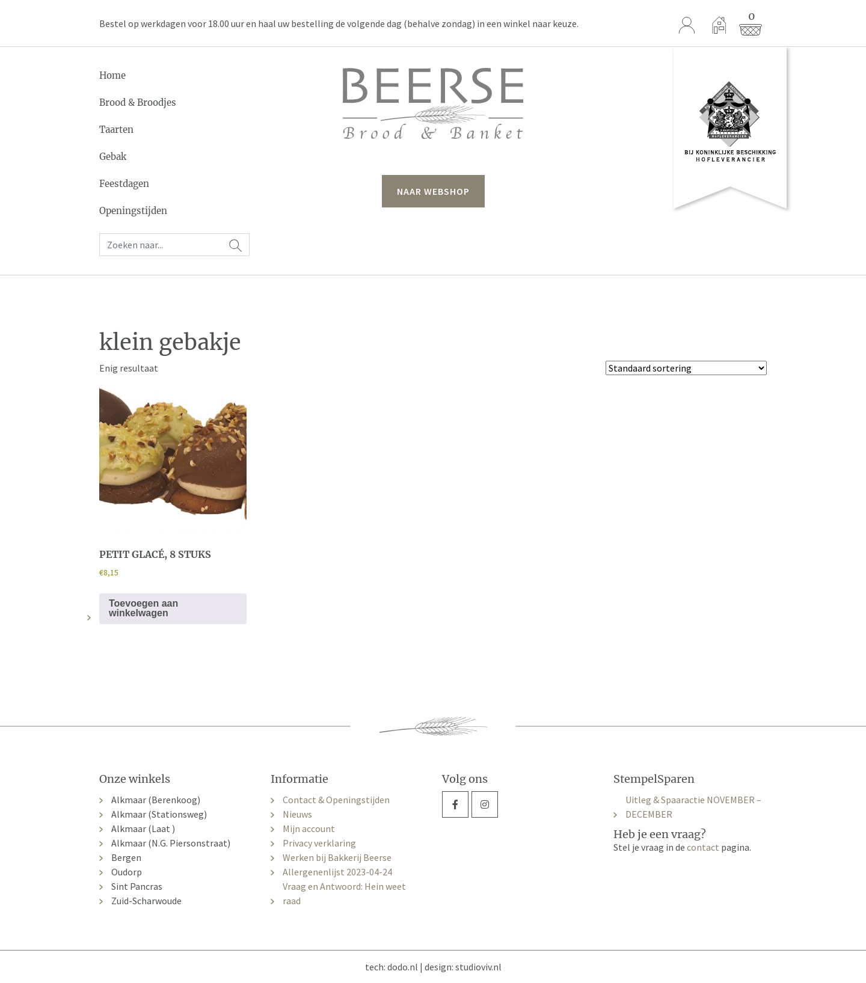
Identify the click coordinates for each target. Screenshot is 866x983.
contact (703, 847)
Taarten (116, 129)
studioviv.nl (478, 967)
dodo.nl (402, 967)
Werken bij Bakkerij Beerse (337, 857)
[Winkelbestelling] (686, 368)
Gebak (112, 156)
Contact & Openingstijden (336, 800)
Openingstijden (133, 210)
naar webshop (433, 191)
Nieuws (297, 814)
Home (112, 75)
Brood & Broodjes (137, 102)
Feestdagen (124, 183)
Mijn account (309, 828)
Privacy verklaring (319, 843)
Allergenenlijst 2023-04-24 (337, 872)
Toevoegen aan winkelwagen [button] (143, 608)
